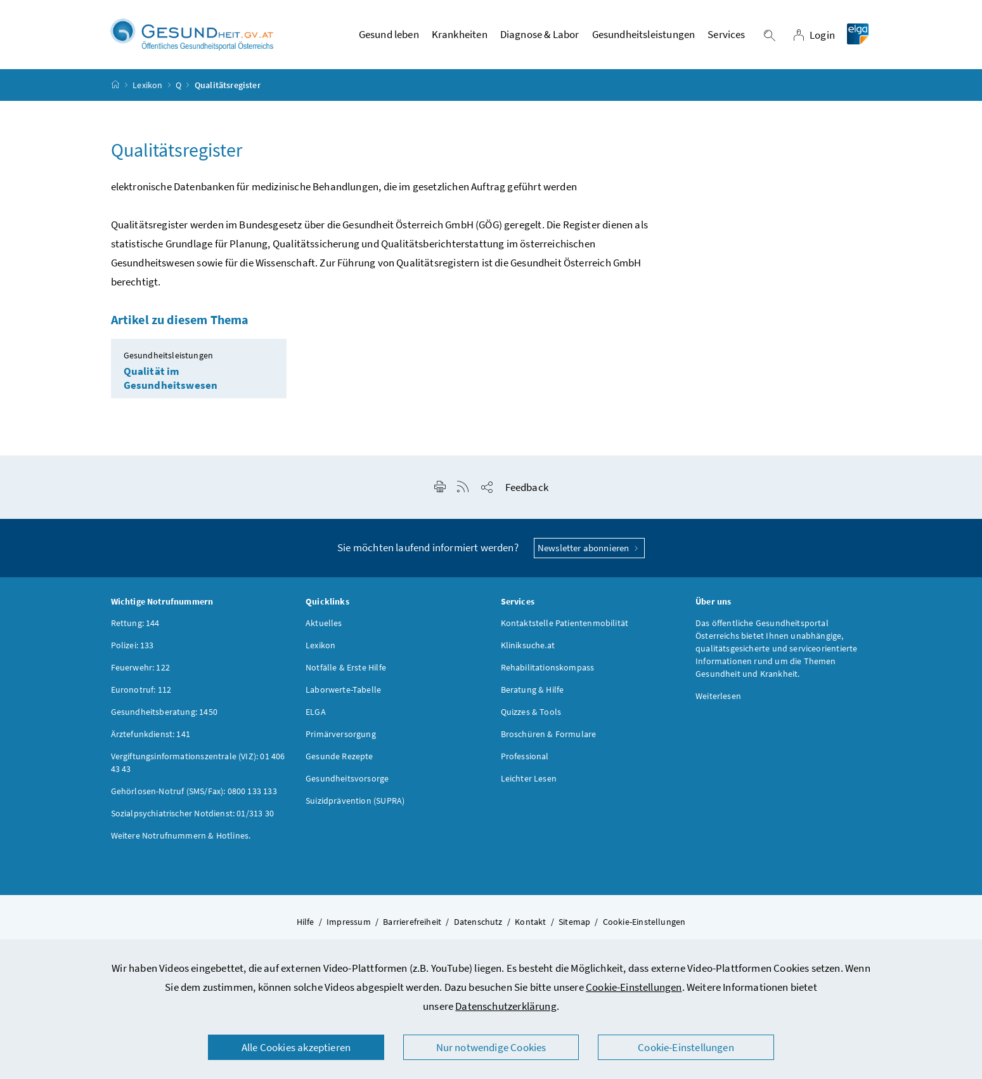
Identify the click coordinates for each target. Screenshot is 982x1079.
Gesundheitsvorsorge (347, 779)
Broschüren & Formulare (549, 734)
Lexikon (147, 85)
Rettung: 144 (135, 623)
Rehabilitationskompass (548, 668)
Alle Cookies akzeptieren (296, 1047)
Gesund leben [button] (389, 35)
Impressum (348, 922)
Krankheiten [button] (460, 35)
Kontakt (530, 922)
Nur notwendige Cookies (491, 1047)
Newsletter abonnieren (589, 548)
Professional (525, 756)
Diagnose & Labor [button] (539, 35)
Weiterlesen (718, 696)
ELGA (316, 712)
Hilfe (305, 922)
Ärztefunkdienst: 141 (151, 734)
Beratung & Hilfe (532, 690)
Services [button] (726, 35)
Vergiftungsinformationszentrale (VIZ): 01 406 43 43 (198, 763)
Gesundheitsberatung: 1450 (164, 712)
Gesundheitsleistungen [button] (643, 35)
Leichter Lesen (529, 779)
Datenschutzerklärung (506, 1006)
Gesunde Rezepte (339, 756)
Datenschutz (478, 922)
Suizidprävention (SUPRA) (355, 801)
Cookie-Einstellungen (634, 987)
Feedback (526, 487)
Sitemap (574, 922)
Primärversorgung (341, 734)
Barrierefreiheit (412, 922)
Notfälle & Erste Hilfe (346, 668)
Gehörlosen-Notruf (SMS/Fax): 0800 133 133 (194, 791)
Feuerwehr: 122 (140, 668)
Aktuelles (324, 623)
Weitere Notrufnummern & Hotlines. (181, 836)
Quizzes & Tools (531, 712)
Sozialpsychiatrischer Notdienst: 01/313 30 (192, 814)
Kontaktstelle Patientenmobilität (565, 623)
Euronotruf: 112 (141, 690)
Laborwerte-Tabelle (343, 690)
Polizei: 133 (132, 645)
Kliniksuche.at (528, 645)
